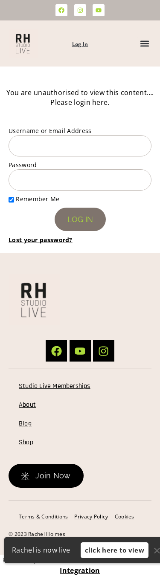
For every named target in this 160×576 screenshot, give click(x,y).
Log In (80, 44)
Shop (26, 442)
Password (23, 165)
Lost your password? (41, 240)
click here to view (114, 550)
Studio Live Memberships (54, 386)
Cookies (124, 516)
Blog (25, 423)
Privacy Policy (91, 516)
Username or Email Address (50, 131)
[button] (144, 44)
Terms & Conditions (43, 516)
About (27, 404)
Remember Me (34, 199)
